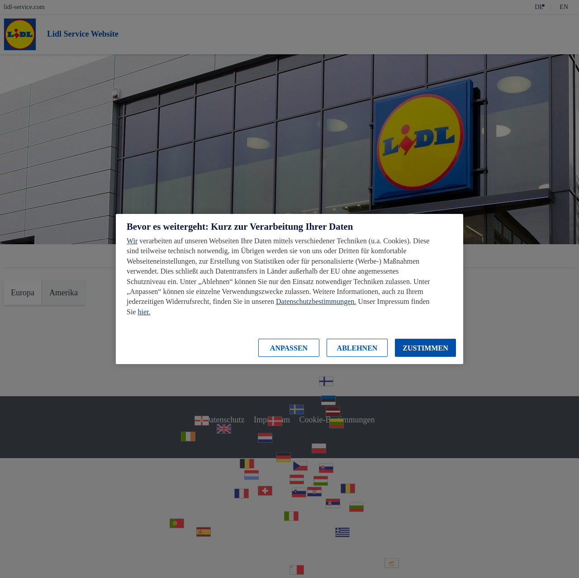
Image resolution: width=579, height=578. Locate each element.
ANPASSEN (289, 348)
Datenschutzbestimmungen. (316, 301)
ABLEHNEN (357, 348)
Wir (132, 241)
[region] (289, 289)
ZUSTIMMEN (425, 348)
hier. (144, 312)
